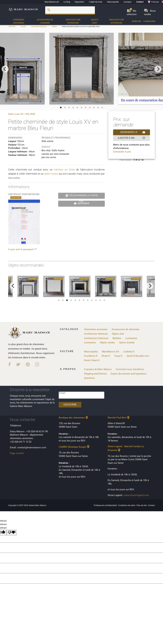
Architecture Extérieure (116, 21)
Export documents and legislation (128, 373)
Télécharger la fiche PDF (81, 195)
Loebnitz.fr (129, 351)
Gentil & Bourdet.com (138, 356)
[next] (157, 69)
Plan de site (142, 505)
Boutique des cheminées (74, 417)
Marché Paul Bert (119, 417)
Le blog (67, 2)
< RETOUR (11, 26)
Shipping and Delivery (95, 373)
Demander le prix (132, 132)
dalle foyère (51, 173)
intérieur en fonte (64, 169)
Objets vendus (107, 342)
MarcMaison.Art (110, 351)
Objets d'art (94, 21)
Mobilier (136, 21)
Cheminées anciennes (18, 21)
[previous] (5, 69)
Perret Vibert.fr (92, 360)
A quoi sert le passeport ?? (22, 249)
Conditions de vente (127, 505)
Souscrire (70, 404)
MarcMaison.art (52, 2)
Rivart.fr (106, 356)
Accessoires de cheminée (45, 21)
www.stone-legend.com (136, 495)
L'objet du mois (95, 2)
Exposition (79, 2)
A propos (127, 2)
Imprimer (81, 203)
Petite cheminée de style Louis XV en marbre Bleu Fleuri (81, 26)
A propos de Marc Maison (98, 369)
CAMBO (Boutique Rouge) (74, 447)
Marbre (54, 26)
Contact (139, 2)
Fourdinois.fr (91, 356)
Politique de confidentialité (105, 505)
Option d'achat (126, 342)
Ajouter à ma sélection (131, 138)
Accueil (23, 26)
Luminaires (149, 21)
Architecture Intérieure (73, 21)
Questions (89, 378)
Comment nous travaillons (130, 369)
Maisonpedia (113, 2)
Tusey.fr (118, 356)
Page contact (17, 453)
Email (62, 393)
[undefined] (12, 533)
